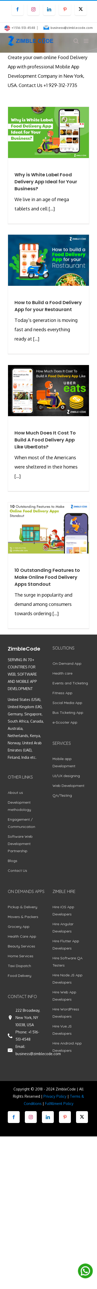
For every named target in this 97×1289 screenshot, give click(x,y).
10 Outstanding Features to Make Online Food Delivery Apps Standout (47, 577)
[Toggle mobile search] (76, 41)
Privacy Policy (54, 1096)
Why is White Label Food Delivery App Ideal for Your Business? (45, 181)
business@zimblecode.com (71, 28)
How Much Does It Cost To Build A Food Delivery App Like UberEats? (45, 440)
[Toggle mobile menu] (86, 41)
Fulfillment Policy (59, 1103)
